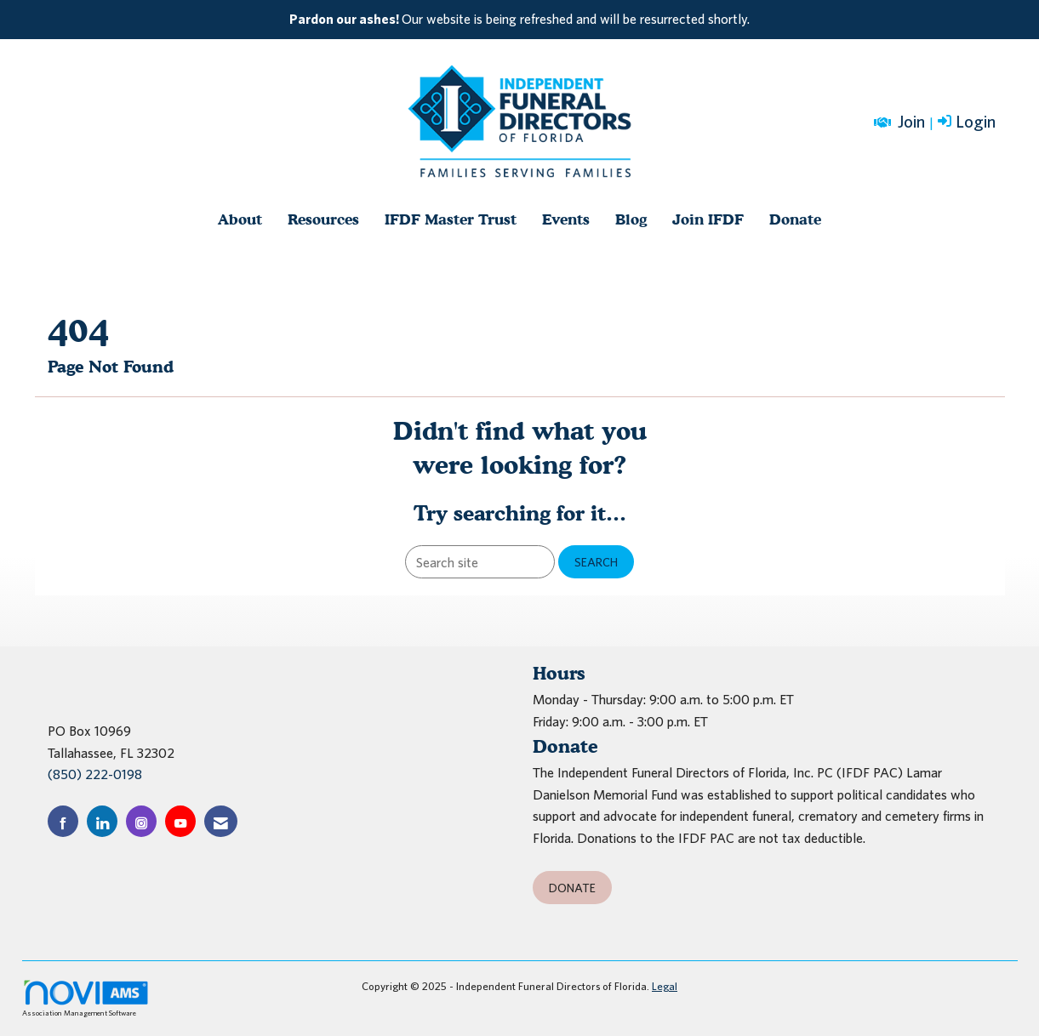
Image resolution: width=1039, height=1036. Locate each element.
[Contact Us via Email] (220, 821)
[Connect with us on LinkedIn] (102, 821)
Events (566, 219)
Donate (795, 219)
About (240, 219)
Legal (664, 986)
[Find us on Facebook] (63, 821)
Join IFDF (708, 219)
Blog (631, 219)
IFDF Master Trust (451, 219)
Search (596, 562)
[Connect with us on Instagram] (141, 821)
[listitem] (520, 20)
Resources (323, 219)
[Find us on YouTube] (180, 821)
